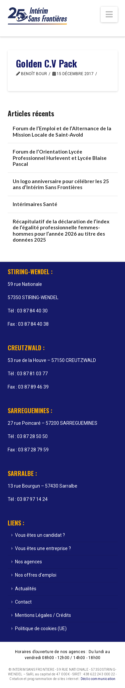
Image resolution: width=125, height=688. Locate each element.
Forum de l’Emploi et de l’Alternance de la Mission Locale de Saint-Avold (62, 131)
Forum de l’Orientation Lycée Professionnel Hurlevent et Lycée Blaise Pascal (60, 158)
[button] (109, 14)
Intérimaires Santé (35, 204)
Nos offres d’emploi (35, 575)
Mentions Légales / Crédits (43, 615)
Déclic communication (98, 679)
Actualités (25, 588)
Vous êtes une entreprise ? (43, 548)
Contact (23, 602)
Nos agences (28, 561)
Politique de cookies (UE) (41, 628)
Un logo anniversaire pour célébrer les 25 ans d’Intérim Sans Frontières (61, 184)
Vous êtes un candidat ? (40, 535)
